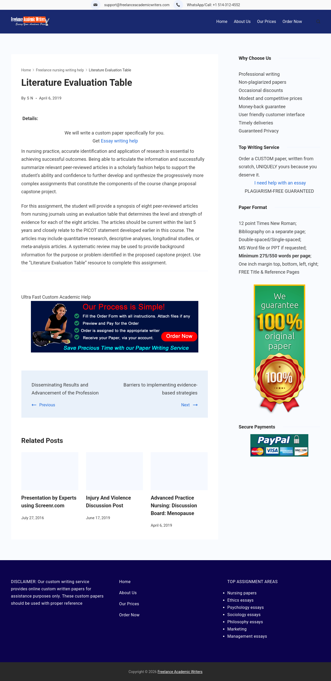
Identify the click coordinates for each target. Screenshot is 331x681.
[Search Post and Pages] (318, 21)
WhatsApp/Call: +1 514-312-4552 (213, 5)
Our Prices (266, 21)
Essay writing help (119, 141)
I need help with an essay (280, 183)
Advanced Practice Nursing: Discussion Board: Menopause (174, 505)
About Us (242, 21)
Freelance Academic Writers (180, 671)
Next (185, 404)
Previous (47, 404)
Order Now (292, 21)
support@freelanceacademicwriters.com (137, 5)
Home (221, 21)
